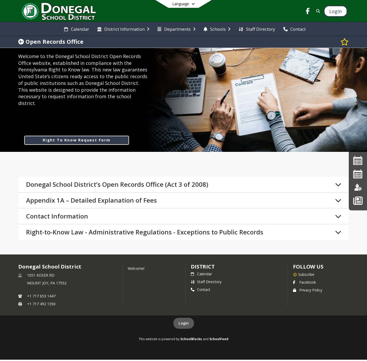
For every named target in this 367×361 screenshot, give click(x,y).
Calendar (201, 275)
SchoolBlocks (191, 340)
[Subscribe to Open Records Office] (344, 41)
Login (184, 324)
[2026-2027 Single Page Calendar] (357, 173)
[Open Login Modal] (335, 11)
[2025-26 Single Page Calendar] (357, 160)
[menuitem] (76, 28)
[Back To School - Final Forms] (358, 200)
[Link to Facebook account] (308, 11)
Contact (200, 290)
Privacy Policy (307, 291)
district (203, 267)
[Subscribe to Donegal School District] (303, 275)
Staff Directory (206, 283)
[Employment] (357, 187)
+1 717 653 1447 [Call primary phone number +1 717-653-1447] (41, 297)
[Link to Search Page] (317, 11)
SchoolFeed (218, 340)
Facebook (304, 283)
